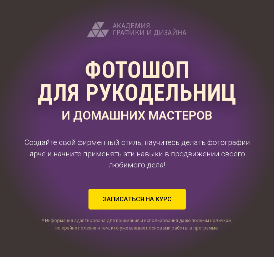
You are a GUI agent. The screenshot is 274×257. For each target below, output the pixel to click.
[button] (137, 199)
